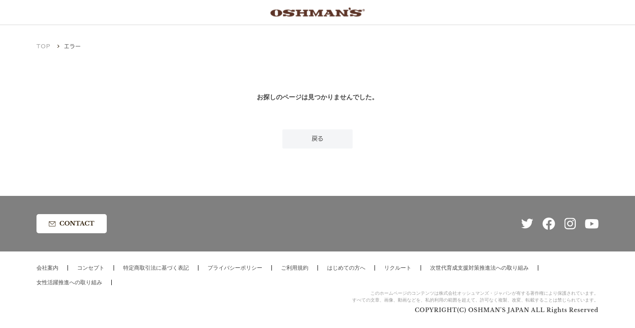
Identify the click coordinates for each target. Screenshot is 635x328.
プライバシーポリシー (235, 268)
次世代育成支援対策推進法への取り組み (479, 268)
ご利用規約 (294, 268)
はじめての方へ (346, 268)
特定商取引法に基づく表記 (156, 268)
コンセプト (90, 268)
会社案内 (47, 268)
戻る (317, 138)
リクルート (397, 268)
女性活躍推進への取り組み (69, 282)
